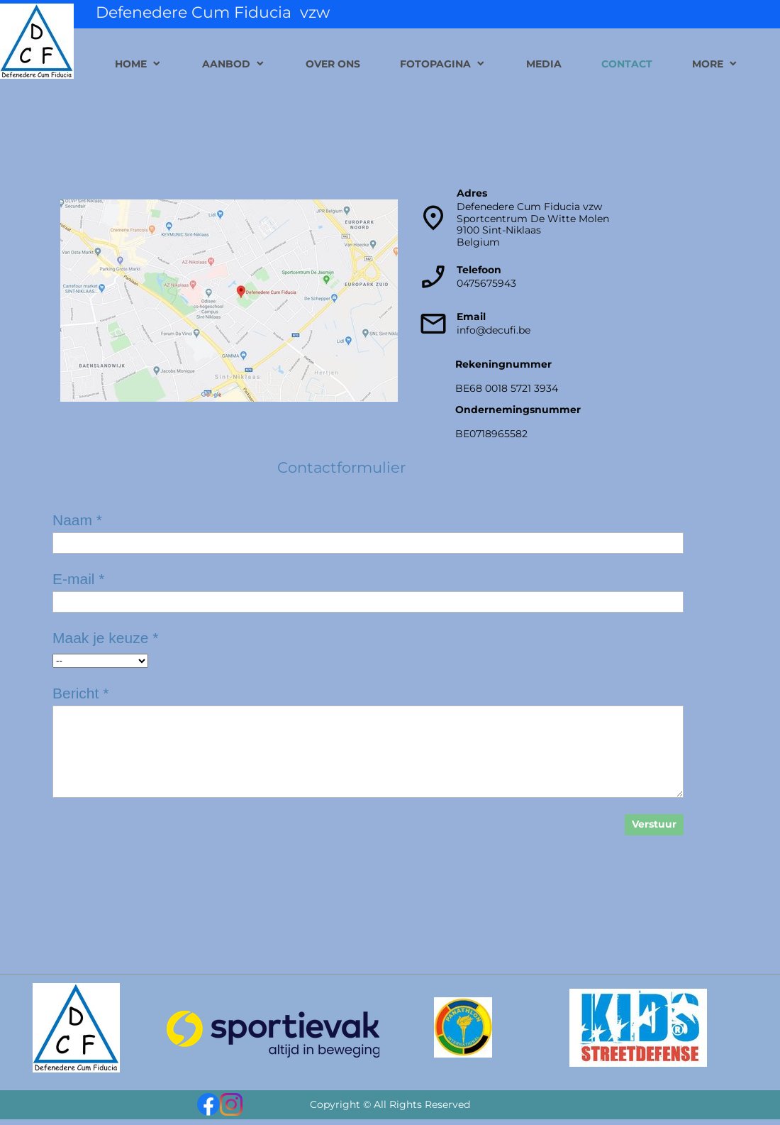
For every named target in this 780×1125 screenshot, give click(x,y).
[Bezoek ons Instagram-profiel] (231, 1104)
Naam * (77, 520)
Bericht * (80, 693)
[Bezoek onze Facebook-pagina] (208, 1104)
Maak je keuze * (105, 638)
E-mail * (78, 579)
